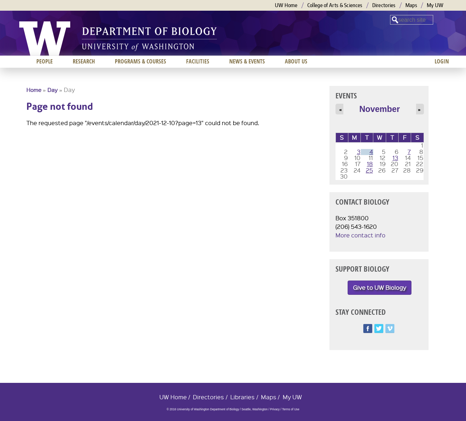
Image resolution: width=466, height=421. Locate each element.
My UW (435, 5)
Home (33, 89)
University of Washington (44, 38)
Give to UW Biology (379, 287)
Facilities (197, 61)
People (44, 61)
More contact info (360, 235)
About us (296, 61)
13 (395, 157)
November (379, 109)
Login (442, 61)
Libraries (242, 397)
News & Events (247, 61)
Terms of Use (290, 409)
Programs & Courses (140, 61)
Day (52, 89)
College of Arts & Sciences (335, 5)
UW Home (286, 5)
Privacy (275, 409)
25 (369, 170)
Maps (411, 5)
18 (370, 164)
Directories (384, 5)
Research (84, 61)
